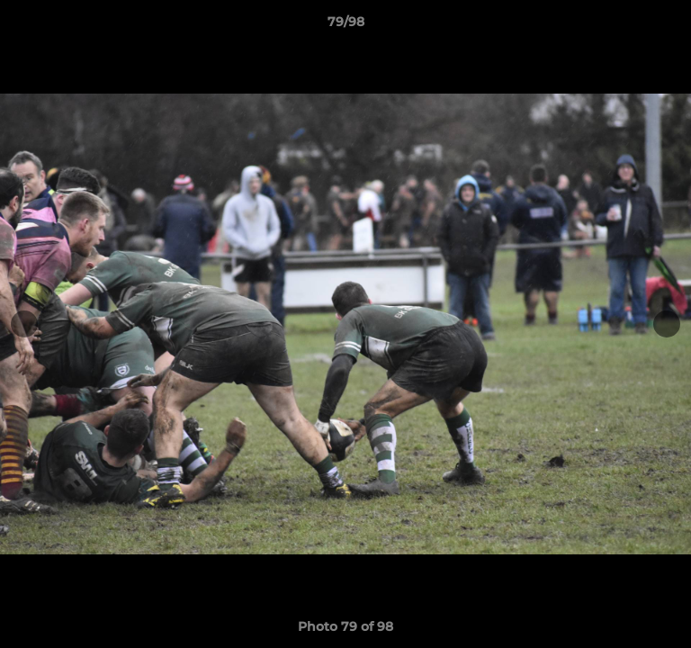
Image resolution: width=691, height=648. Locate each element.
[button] (669, 26)
